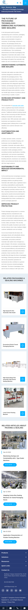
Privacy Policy (11, 602)
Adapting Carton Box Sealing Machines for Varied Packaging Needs (13, 498)
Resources (9, 7)
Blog (14, 7)
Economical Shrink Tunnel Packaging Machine (10, 345)
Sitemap (3, 602)
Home (3, 7)
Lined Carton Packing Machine (9, 413)
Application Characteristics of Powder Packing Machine (12, 536)
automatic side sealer (18, 105)
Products (14, 553)
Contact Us (5, 570)
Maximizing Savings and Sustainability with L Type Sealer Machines (13, 458)
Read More (10, 465)
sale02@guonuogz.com (10, 586)
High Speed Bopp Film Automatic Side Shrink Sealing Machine (9, 379)
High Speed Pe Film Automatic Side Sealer (9, 311)
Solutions (14, 557)
